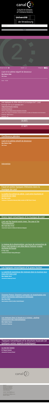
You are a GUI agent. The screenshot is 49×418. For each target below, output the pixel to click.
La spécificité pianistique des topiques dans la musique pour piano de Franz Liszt (24, 273)
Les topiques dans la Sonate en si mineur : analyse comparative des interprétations (20, 319)
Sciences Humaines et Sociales (20, 110)
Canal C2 (4, 385)
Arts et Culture (9, 110)
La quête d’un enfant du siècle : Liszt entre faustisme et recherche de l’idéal (22, 195)
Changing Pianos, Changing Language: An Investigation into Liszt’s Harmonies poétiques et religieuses (24, 296)
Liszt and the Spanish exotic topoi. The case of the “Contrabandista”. (20, 222)
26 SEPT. (24, 120)
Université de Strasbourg (7, 108)
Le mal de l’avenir (8, 348)
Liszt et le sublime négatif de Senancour (17, 141)
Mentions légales (6, 395)
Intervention (6, 164)
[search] (24, 25)
